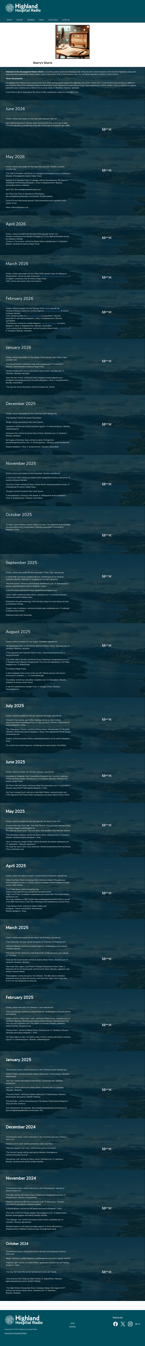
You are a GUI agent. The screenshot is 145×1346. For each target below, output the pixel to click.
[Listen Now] (53, 20)
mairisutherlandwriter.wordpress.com (54, 276)
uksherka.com (64, 328)
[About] (9, 20)
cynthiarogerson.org (52, 311)
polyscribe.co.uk (34, 316)
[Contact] (19, 20)
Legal (72, 1323)
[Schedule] (31, 20)
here (26, 675)
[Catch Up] (66, 20)
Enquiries (72, 1326)
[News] (41, 20)
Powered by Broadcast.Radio (16, 1333)
